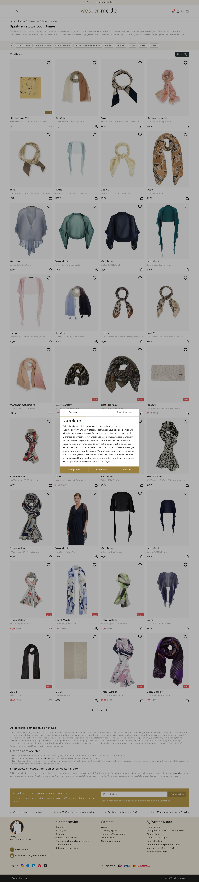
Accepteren (74, 470)
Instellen (126, 470)
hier (106, 454)
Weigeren (101, 470)
